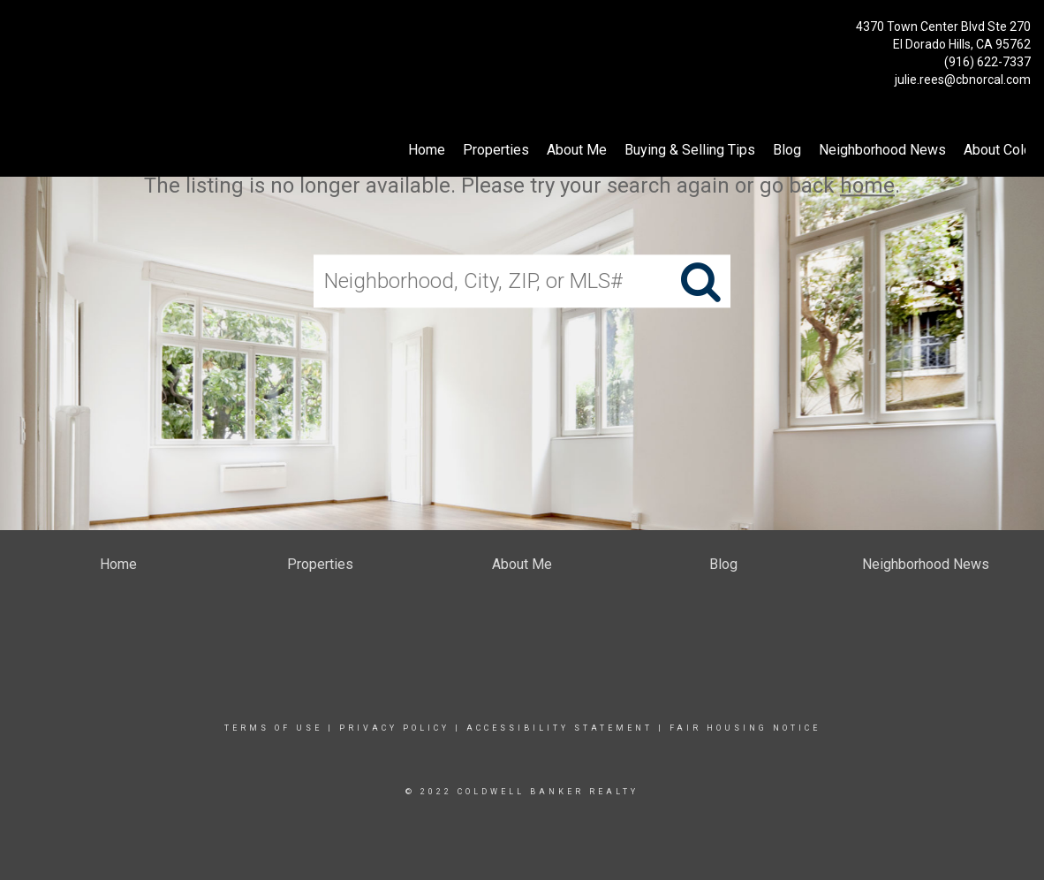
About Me (577, 149)
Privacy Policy (394, 728)
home (867, 185)
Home (426, 149)
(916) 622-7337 (987, 62)
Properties (496, 149)
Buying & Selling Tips (689, 149)
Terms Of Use (273, 728)
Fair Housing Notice (745, 728)
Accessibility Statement (559, 728)
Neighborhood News (882, 149)
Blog (787, 149)
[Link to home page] (18, 31)
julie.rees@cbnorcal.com (963, 79)
